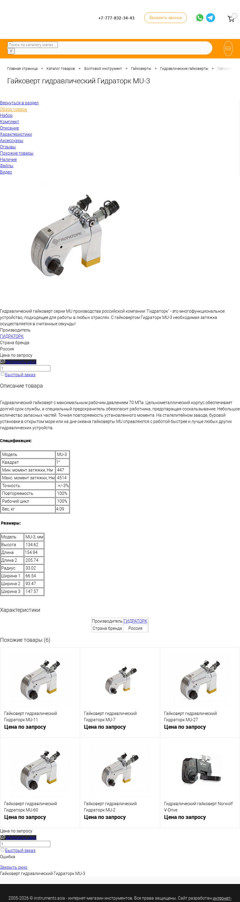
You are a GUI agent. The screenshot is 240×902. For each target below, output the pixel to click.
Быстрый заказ (17, 374)
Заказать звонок (165, 17)
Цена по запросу (16, 355)
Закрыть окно (13, 867)
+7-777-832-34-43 (116, 18)
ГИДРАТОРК (12, 336)
